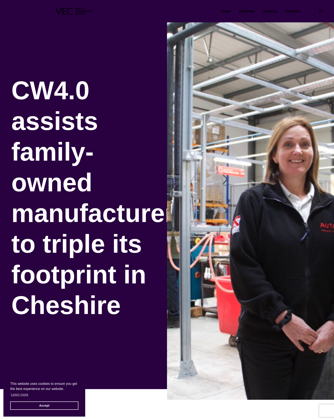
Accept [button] (44, 405)
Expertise (246, 11)
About (225, 11)
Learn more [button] (19, 394)
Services (270, 11)
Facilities (292, 11)
